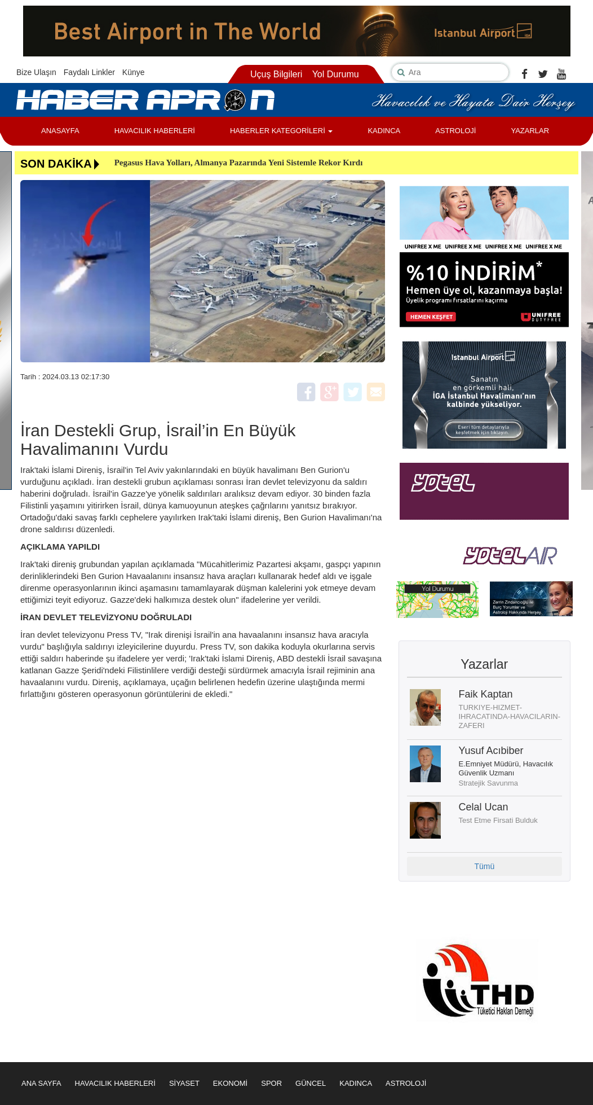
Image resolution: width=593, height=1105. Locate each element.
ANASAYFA (60, 130)
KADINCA (384, 130)
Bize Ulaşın (36, 72)
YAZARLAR (530, 130)
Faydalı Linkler (89, 72)
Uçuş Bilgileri (276, 74)
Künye (133, 72)
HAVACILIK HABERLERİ (154, 130)
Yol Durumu (335, 74)
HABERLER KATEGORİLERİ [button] (281, 130)
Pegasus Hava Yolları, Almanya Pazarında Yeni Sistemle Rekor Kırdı (238, 162)
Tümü (484, 866)
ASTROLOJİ (455, 130)
